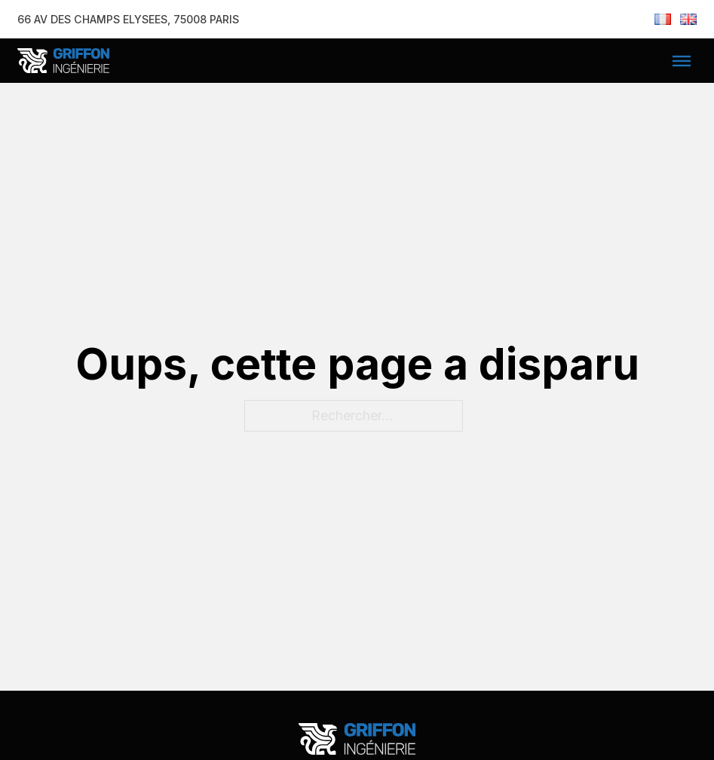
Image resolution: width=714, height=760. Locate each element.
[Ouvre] (682, 61)
